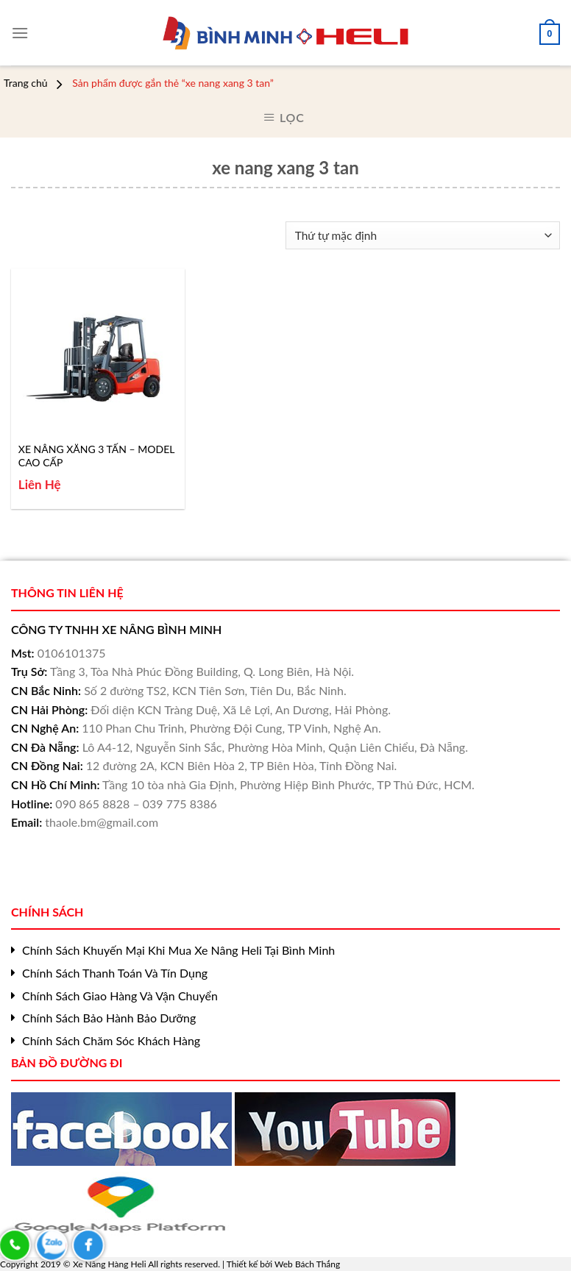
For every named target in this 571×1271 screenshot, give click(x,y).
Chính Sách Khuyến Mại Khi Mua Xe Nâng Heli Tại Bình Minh (178, 950)
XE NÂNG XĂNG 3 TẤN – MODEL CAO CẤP (96, 456)
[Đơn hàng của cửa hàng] (423, 235)
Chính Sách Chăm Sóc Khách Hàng (111, 1040)
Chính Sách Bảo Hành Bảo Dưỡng (109, 1018)
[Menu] (20, 28)
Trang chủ (26, 83)
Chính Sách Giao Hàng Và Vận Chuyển (120, 996)
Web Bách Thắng (307, 1264)
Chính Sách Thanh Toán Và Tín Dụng (115, 973)
